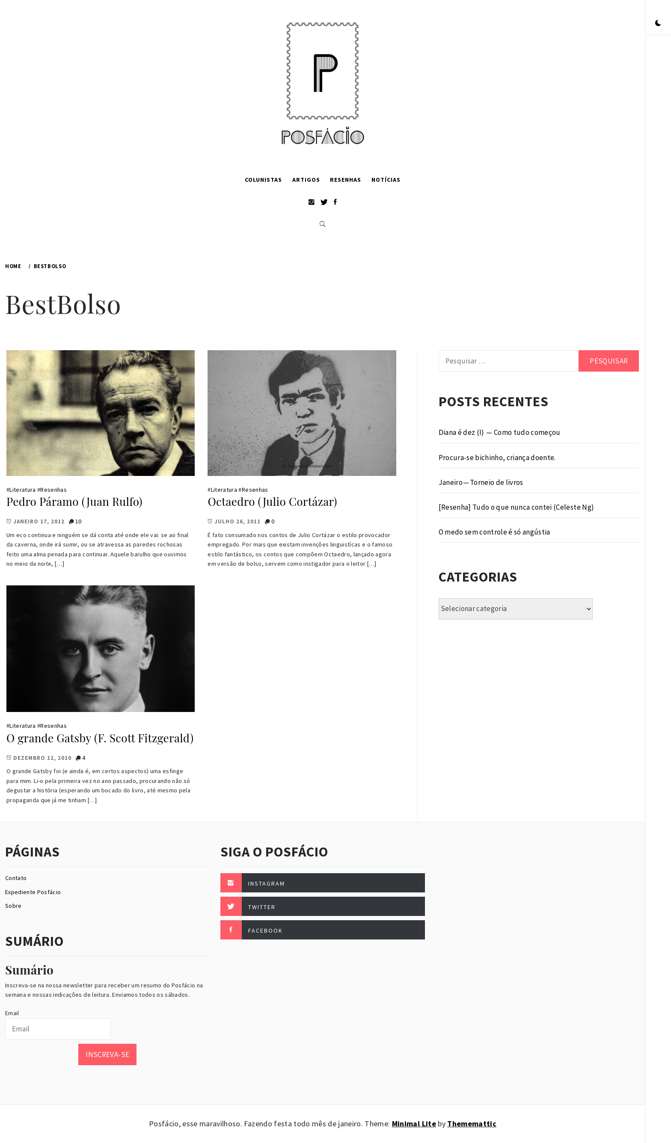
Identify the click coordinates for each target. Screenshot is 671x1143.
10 (78, 521)
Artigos (306, 179)
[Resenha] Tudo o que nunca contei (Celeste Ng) (516, 507)
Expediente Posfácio (33, 892)
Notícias (386, 179)
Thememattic (471, 1123)
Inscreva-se (107, 1054)
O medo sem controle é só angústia (494, 532)
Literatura (22, 489)
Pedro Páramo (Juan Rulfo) (74, 501)
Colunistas (263, 179)
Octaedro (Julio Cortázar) (272, 501)
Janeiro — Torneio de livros (481, 482)
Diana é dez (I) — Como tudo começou (500, 432)
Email (12, 1013)
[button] (658, 23)
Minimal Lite (414, 1123)
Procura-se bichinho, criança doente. (497, 457)
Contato (16, 878)
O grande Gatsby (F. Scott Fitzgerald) (99, 737)
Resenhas (345, 179)
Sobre (13, 906)
